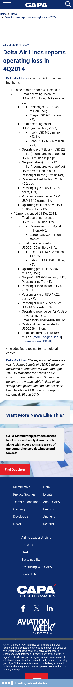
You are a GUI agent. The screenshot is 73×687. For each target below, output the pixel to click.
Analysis (49, 516)
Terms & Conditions (26, 502)
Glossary (19, 509)
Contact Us (28, 574)
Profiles (48, 509)
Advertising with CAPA (36, 567)
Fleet (24, 552)
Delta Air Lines (16, 78)
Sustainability (30, 559)
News (14, 14)
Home (3, 14)
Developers (20, 516)
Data (46, 487)
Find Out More (15, 469)
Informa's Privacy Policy (33, 653)
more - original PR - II (37, 341)
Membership (21, 487)
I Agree (36, 678)
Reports (48, 524)
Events (47, 494)
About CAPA (51, 502)
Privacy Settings (11, 669)
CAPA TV (27, 545)
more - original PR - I (47, 337)
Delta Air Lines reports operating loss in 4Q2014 (30, 17)
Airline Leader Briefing (36, 537)
